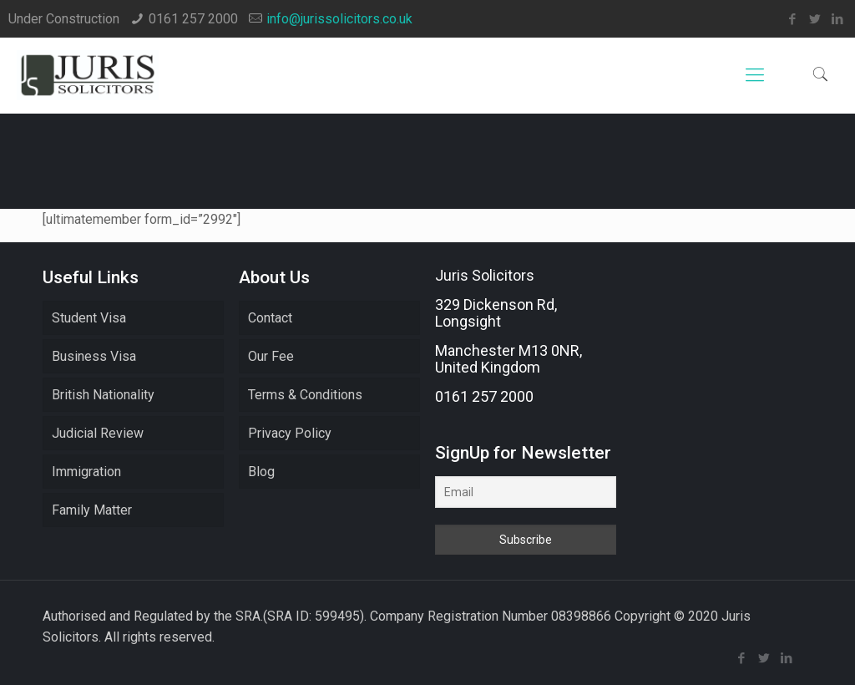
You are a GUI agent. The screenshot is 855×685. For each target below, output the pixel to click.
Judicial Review (98, 433)
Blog (261, 472)
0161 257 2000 (193, 19)
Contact (270, 318)
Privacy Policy (289, 433)
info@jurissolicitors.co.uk (339, 19)
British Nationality (103, 395)
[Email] (525, 492)
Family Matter (92, 510)
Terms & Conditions (305, 395)
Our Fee (271, 356)
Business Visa (94, 356)
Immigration (86, 472)
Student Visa (89, 318)
